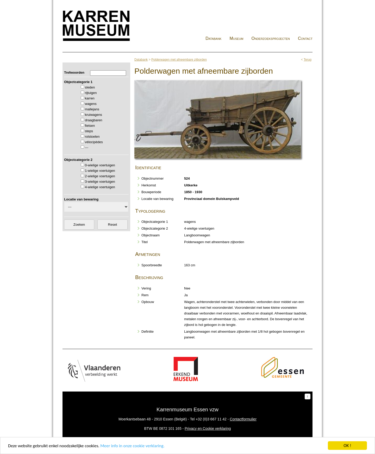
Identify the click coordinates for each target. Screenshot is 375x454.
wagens (91, 104)
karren (90, 98)
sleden (90, 87)
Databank (213, 38)
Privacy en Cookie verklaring (208, 428)
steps (89, 131)
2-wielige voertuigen (100, 176)
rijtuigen (91, 93)
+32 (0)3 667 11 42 (211, 419)
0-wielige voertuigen (100, 165)
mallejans (92, 109)
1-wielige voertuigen (100, 171)
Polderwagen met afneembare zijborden (179, 59)
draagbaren (93, 120)
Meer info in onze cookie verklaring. (132, 446)
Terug (307, 59)
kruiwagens (93, 115)
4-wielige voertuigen (100, 187)
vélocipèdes (94, 142)
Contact (305, 38)
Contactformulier (243, 419)
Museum (236, 38)
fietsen (90, 126)
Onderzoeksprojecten (271, 38)
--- (86, 147)
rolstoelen (92, 136)
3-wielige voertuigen (100, 182)
